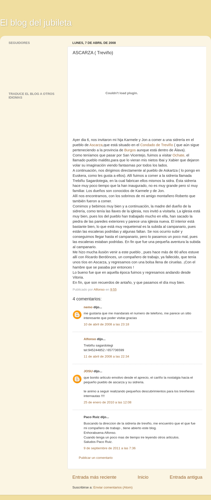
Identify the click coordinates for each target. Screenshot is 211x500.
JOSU (88, 371)
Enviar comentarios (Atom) (113, 487)
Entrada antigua (186, 477)
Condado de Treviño (156, 145)
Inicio (143, 477)
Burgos (130, 150)
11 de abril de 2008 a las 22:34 (106, 356)
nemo (88, 307)
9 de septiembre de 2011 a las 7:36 (110, 448)
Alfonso (90, 339)
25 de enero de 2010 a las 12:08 (107, 402)
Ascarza (96, 145)
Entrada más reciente (94, 477)
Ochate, (178, 155)
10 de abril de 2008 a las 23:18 (106, 324)
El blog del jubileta (36, 23)
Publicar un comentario (96, 458)
